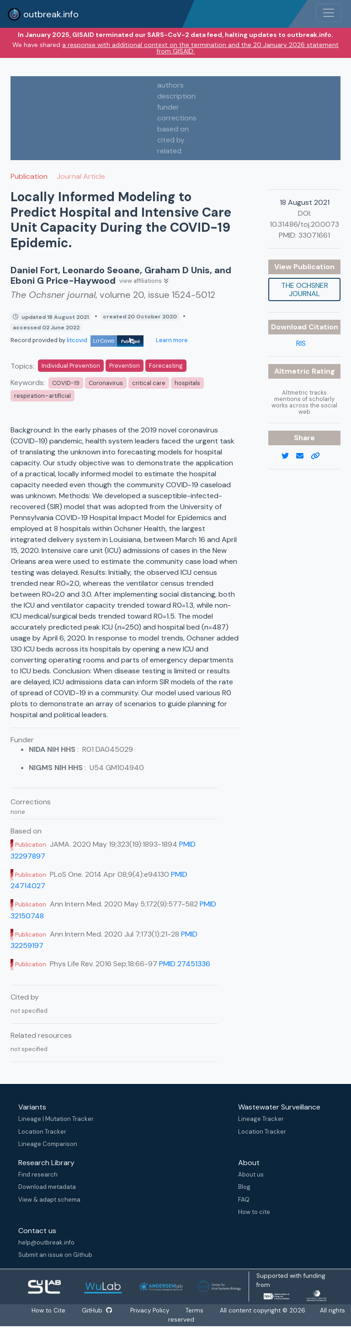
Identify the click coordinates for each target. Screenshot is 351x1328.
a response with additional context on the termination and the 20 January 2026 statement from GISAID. (200, 48)
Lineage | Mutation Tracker (56, 1119)
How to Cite (49, 1310)
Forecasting (166, 366)
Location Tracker (42, 1131)
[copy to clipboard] (319, 456)
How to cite (254, 1212)
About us (251, 1174)
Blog (244, 1187)
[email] (303, 456)
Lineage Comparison (47, 1144)
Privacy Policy (150, 1310)
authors (170, 85)
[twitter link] (289, 456)
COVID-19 (66, 383)
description (176, 96)
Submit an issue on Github (55, 1255)
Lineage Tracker (261, 1119)
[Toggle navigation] (328, 13)
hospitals (187, 383)
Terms (195, 1310)
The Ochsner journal (304, 289)
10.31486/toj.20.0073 (304, 224)
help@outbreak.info (46, 1242)
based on (173, 129)
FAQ (244, 1199)
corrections (177, 118)
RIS (301, 343)
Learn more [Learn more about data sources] (171, 340)
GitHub (96, 1310)
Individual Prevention (71, 366)
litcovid (105, 340)
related (169, 151)
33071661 (314, 235)
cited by (171, 140)
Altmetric (293, 371)
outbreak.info (43, 14)
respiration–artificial (42, 396)
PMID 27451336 (184, 964)
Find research (38, 1174)
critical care (148, 383)
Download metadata (47, 1187)
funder (168, 107)
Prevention (124, 366)
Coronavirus (106, 383)
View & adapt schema (49, 1199)
